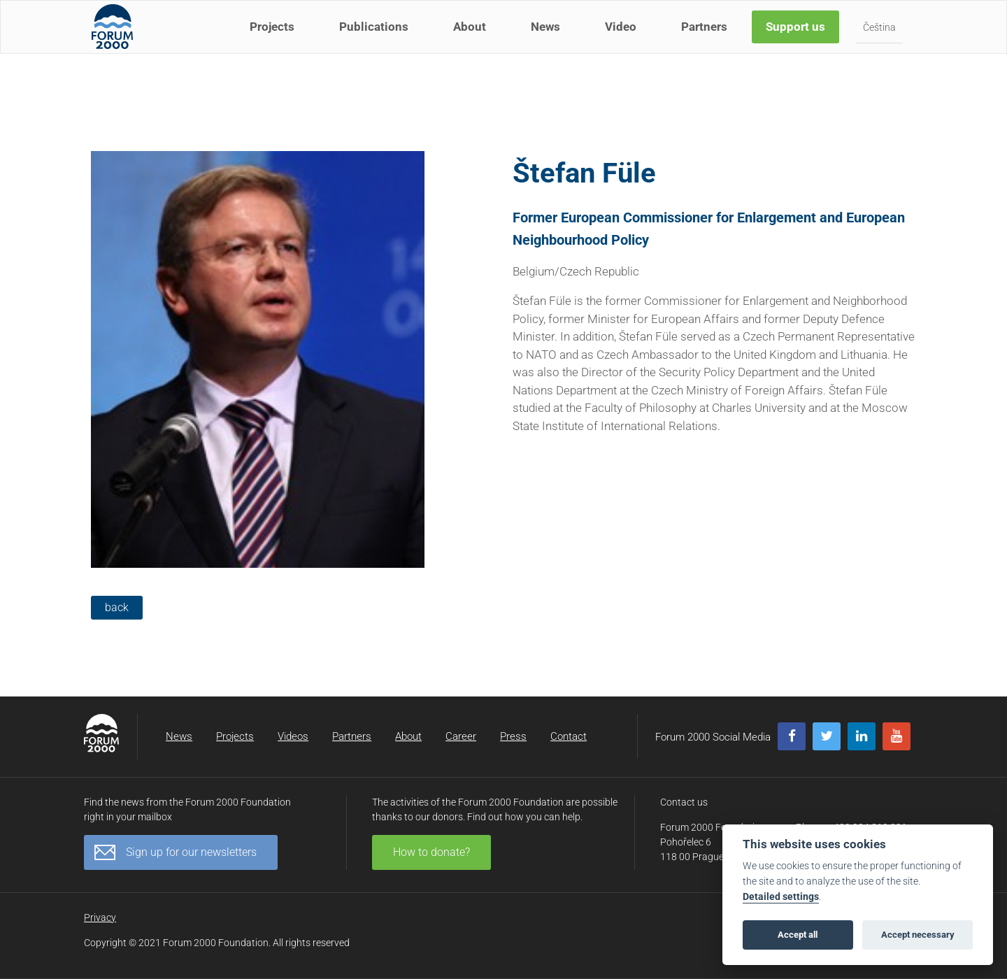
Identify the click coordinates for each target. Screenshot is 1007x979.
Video (623, 41)
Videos (293, 736)
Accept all (797, 934)
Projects (274, 41)
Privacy (100, 917)
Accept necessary (918, 934)
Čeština (882, 41)
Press (513, 736)
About (472, 41)
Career (460, 736)
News (548, 41)
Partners (707, 41)
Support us (798, 41)
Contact (568, 736)
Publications (376, 41)
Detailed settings (781, 897)
